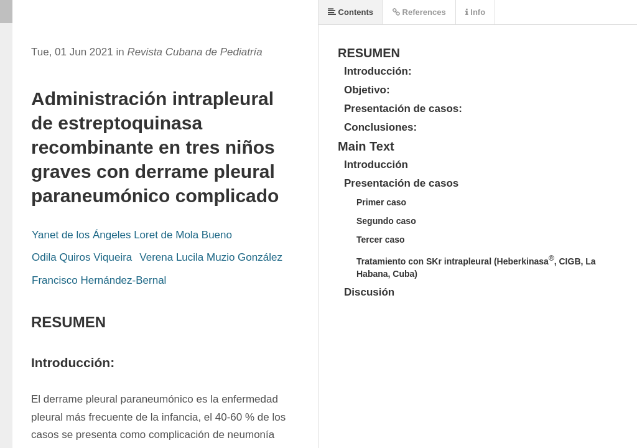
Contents (350, 12)
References (419, 12)
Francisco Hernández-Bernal (99, 280)
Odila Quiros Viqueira (82, 257)
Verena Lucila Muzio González (210, 257)
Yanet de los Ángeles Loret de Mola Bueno (132, 235)
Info (475, 12)
